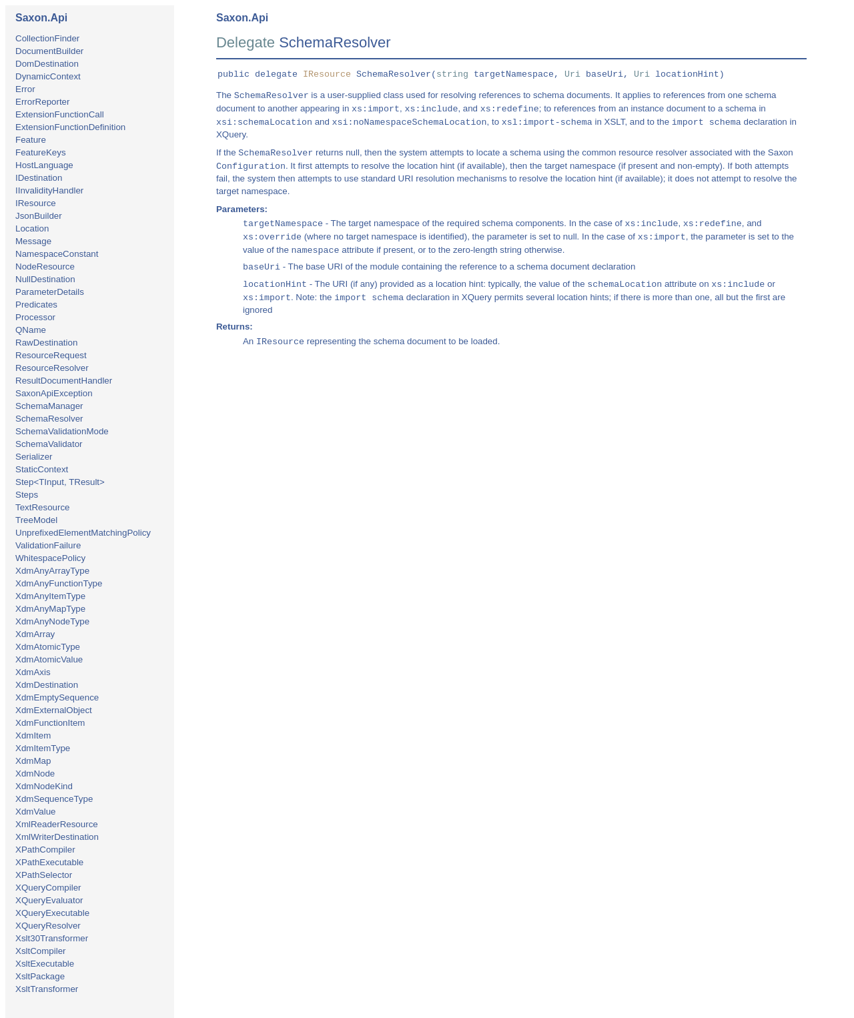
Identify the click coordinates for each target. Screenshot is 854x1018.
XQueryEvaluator (49, 900)
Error (25, 89)
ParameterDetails (49, 292)
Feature (30, 140)
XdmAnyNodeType (52, 621)
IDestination (38, 178)
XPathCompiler (45, 850)
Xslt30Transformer (51, 938)
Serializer (34, 457)
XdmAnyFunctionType (58, 583)
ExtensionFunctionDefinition (70, 127)
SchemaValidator (49, 444)
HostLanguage (44, 165)
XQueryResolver (48, 926)
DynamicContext (48, 76)
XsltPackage (40, 976)
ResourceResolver (52, 368)
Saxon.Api (41, 17)
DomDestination (47, 64)
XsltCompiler (40, 951)
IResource (35, 203)
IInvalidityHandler (49, 190)
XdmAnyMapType (50, 609)
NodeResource (45, 267)
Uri (572, 74)
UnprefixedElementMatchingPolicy (83, 533)
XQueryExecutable (52, 913)
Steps (26, 495)
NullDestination (45, 279)
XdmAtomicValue (49, 659)
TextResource (42, 507)
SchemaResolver (49, 419)
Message (33, 241)
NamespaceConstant (56, 254)
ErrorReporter (42, 102)
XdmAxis (33, 672)
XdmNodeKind (44, 786)
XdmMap (33, 761)
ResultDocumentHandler (63, 381)
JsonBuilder (38, 216)
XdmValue (35, 812)
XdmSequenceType (54, 799)
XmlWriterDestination (57, 837)
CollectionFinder (47, 38)
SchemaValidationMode (62, 431)
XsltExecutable (44, 964)
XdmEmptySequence (57, 697)
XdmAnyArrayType (52, 571)
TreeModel (36, 520)
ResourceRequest (51, 355)
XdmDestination (46, 685)
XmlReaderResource (56, 824)
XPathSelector (43, 875)
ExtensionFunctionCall (59, 114)
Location (32, 228)
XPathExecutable (49, 862)
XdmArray (35, 634)
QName (30, 330)
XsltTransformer (46, 989)
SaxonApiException (54, 393)
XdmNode (35, 774)
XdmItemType (42, 748)
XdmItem (33, 735)
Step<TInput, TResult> (60, 482)
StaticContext (41, 469)
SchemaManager (49, 406)
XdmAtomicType (47, 647)
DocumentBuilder (49, 51)
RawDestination (46, 343)
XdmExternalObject (53, 710)
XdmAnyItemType (50, 596)
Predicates (36, 305)
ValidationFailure (48, 545)
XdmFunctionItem (50, 723)
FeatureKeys (40, 152)
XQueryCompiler (48, 888)
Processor (35, 317)
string (452, 74)
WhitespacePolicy (50, 558)
